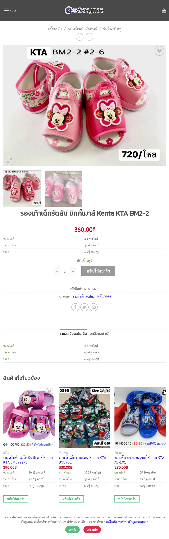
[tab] (73, 334)
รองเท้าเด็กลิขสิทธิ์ (82, 28)
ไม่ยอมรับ (92, 529)
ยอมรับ (72, 529)
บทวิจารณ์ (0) (99, 333)
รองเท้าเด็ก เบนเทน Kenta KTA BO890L (82, 459)
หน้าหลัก (54, 28)
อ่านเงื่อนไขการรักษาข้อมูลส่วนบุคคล (126, 522)
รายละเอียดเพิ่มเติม (73, 333)
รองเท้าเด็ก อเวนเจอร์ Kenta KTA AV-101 (139, 459)
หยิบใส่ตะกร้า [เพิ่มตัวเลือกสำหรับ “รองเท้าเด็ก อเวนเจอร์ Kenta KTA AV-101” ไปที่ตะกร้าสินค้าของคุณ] (127, 499)
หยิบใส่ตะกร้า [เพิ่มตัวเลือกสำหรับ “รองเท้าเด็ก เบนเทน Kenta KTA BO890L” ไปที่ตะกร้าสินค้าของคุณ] (71, 499)
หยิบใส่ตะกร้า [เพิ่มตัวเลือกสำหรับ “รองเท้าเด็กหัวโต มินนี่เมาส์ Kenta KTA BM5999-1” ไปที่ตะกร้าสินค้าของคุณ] (15, 499)
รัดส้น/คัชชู (112, 28)
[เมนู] (9, 10)
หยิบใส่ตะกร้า (98, 270)
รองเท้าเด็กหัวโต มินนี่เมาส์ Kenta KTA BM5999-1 (28, 459)
